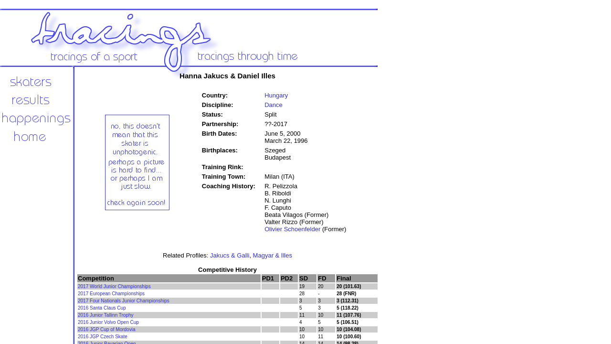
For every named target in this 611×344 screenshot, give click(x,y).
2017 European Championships (111, 293)
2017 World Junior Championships (114, 286)
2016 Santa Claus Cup (102, 308)
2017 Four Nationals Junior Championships (123, 300)
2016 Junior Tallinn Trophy (106, 315)
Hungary (276, 95)
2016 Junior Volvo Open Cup (108, 322)
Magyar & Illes (272, 255)
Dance (273, 104)
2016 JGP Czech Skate (102, 336)
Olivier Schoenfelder (292, 229)
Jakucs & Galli (229, 255)
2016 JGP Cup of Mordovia (106, 329)
